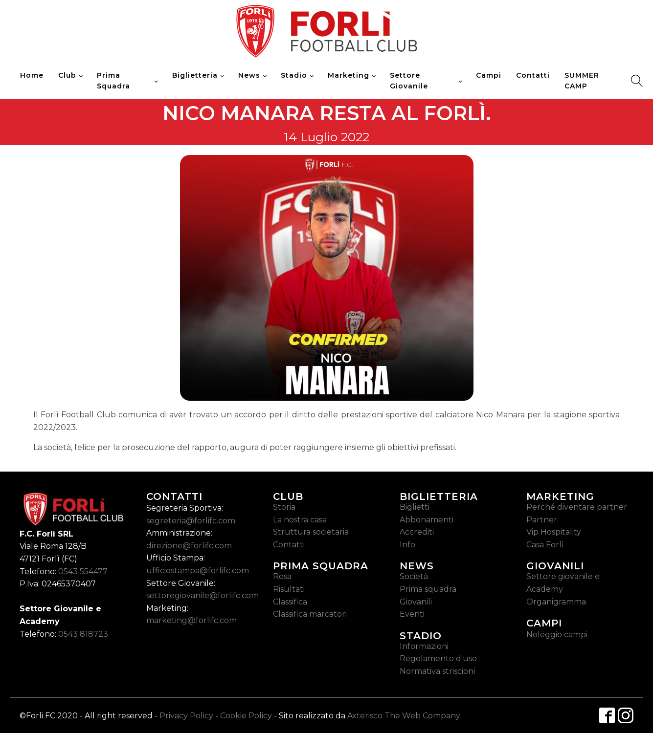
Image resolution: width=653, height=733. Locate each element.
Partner (541, 519)
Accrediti (417, 532)
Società (414, 576)
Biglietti (414, 507)
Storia (284, 507)
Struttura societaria (311, 532)
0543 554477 (83, 571)
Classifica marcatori (310, 614)
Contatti (533, 75)
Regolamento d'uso (438, 658)
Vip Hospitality (553, 532)
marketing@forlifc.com (191, 620)
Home (32, 75)
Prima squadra (428, 589)
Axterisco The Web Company (403, 715)
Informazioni (424, 646)
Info (407, 544)
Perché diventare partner (576, 507)
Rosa (282, 576)
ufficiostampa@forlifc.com (197, 570)
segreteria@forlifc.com (190, 520)
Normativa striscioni (437, 671)
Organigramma (556, 601)
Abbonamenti (426, 519)
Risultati (289, 589)
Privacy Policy (186, 715)
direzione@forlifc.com (189, 545)
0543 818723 (83, 634)
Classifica (290, 601)
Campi (488, 75)
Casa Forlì (545, 544)
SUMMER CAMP (581, 80)
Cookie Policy (246, 715)
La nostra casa (300, 519)
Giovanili (416, 601)
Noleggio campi (556, 634)
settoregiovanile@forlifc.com (202, 595)
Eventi (412, 614)
